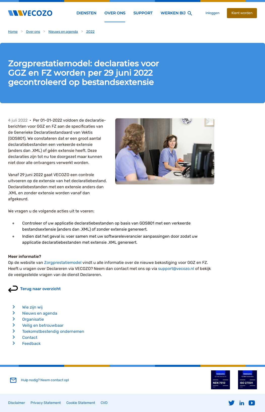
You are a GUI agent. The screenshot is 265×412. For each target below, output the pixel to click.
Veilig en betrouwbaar (43, 325)
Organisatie (33, 319)
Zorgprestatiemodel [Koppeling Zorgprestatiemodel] (62, 262)
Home (13, 32)
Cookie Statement (80, 403)
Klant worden (241, 13)
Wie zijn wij (32, 307)
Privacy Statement (46, 403)
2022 (90, 32)
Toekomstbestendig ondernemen (53, 331)
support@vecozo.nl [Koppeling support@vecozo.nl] (176, 268)
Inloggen (212, 13)
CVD (104, 403)
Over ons (33, 32)
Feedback (31, 343)
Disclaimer (16, 403)
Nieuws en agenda (63, 32)
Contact (29, 337)
